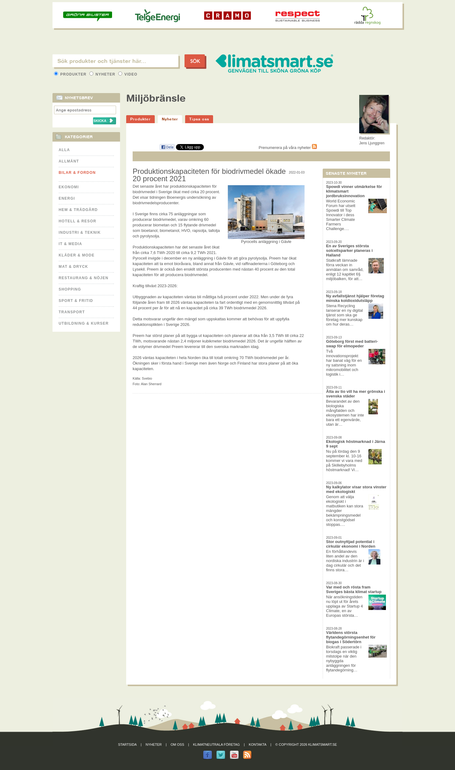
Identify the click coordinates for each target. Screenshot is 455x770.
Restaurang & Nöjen (83, 278)
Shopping (70, 289)
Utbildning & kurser (84, 323)
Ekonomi (69, 187)
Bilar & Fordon (77, 172)
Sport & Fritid (76, 301)
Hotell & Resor (77, 221)
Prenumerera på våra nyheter (288, 147)
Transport (72, 312)
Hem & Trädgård (78, 210)
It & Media (70, 244)
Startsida (127, 744)
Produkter (71, 74)
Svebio (147, 378)
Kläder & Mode (77, 255)
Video (128, 74)
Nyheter (103, 74)
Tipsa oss (199, 119)
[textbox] (115, 60)
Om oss (177, 744)
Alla (64, 150)
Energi (67, 198)
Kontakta (257, 744)
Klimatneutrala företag (216, 744)
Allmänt (69, 161)
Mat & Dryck (73, 266)
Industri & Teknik (80, 232)
